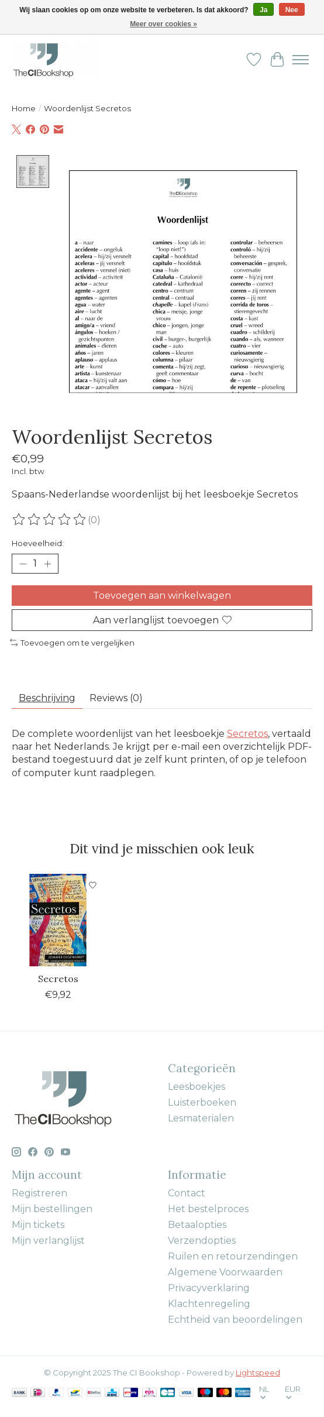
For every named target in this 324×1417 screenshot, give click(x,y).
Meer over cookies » (163, 24)
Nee (291, 10)
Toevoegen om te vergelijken (72, 642)
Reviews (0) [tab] (116, 697)
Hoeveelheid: (38, 543)
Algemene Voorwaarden (225, 1271)
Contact (186, 1192)
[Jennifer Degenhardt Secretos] (58, 919)
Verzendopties (202, 1240)
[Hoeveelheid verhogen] (47, 563)
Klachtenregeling (209, 1303)
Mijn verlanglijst (48, 1240)
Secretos (247, 733)
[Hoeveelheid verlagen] (22, 563)
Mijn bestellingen (52, 1208)
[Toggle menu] (300, 59)
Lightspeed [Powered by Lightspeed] (258, 1372)
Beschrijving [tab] (47, 697)
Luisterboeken (202, 1101)
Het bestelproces (208, 1208)
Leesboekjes (196, 1086)
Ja (263, 10)
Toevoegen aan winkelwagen (162, 595)
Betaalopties (197, 1224)
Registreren (39, 1192)
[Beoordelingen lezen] (50, 520)
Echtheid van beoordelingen (235, 1319)
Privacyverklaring (209, 1287)
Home (24, 108)
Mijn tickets (38, 1224)
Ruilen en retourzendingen (233, 1255)
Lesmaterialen (201, 1117)
